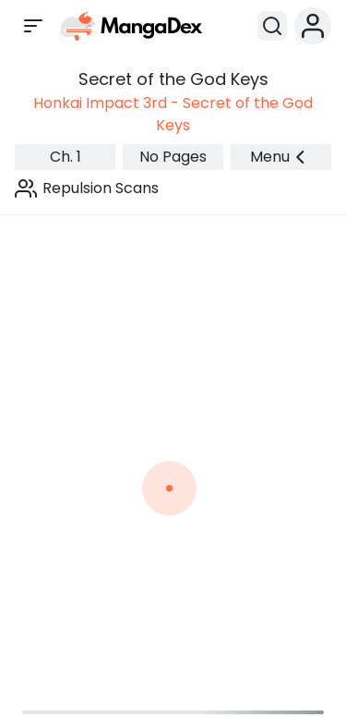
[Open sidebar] (33, 25)
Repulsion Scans (100, 188)
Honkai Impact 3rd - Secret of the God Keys (173, 114)
